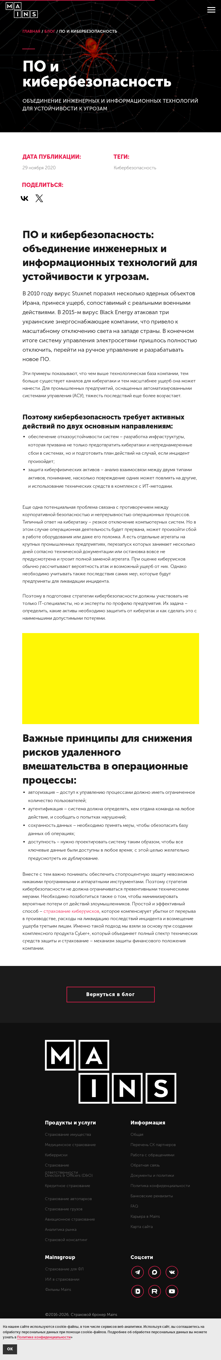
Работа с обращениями (152, 1155)
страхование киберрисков (71, 911)
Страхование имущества (68, 1134)
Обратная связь (145, 1165)
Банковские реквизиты (152, 1196)
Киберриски (56, 1155)
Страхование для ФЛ (64, 1269)
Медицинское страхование (70, 1144)
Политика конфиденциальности (160, 1185)
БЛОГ (49, 31)
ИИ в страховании (62, 1279)
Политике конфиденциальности (44, 1337)
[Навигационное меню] (211, 10)
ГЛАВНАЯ (31, 31)
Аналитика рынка (61, 1229)
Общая (137, 1134)
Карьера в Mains (145, 1216)
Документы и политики (152, 1175)
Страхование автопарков (68, 1198)
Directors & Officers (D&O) (69, 1175)
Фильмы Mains (58, 1289)
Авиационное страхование (70, 1219)
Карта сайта (142, 1226)
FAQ (134, 1206)
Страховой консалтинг (66, 1239)
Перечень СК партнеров (153, 1144)
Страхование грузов (63, 1209)
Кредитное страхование (67, 1185)
